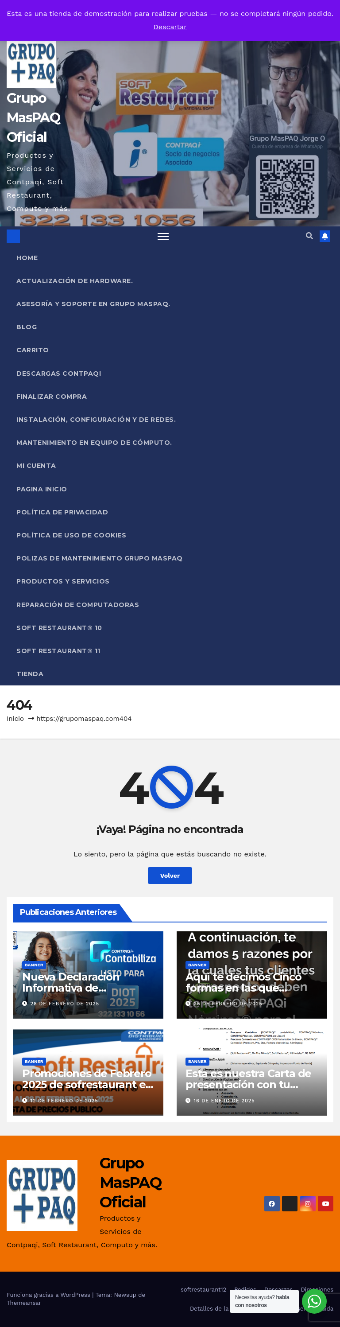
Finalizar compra (51, 397)
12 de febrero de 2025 (64, 1101)
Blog (26, 327)
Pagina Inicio (41, 489)
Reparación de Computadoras (77, 605)
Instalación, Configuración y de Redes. (96, 420)
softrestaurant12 (203, 1289)
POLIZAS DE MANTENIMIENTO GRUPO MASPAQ (99, 558)
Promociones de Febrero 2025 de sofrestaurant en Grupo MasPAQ (87, 1084)
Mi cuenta (36, 466)
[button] (309, 236)
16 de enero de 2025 (224, 1101)
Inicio (15, 719)
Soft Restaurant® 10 (59, 628)
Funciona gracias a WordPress (49, 1295)
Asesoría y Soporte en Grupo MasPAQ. (93, 304)
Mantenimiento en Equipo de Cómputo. (94, 443)
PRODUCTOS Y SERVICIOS (63, 581)
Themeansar (24, 1303)
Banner (34, 964)
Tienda (29, 674)
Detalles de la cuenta (220, 1308)
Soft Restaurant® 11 (58, 651)
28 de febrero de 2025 (65, 1004)
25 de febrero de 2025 (228, 1004)
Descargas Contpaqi (58, 373)
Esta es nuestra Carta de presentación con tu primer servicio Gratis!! (248, 1084)
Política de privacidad (62, 512)
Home (27, 258)
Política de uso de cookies (71, 535)
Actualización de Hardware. (74, 281)
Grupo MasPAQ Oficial (33, 117)
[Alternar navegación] (163, 236)
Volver (170, 875)
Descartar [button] (170, 27)
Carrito (32, 350)
